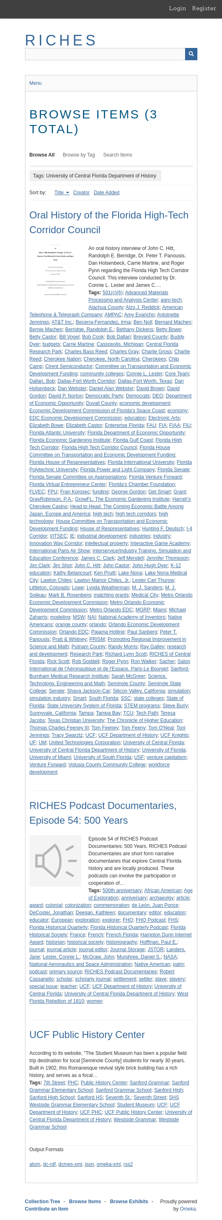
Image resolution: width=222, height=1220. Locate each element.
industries (139, 536)
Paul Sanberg (142, 632)
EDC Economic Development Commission (76, 418)
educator (39, 920)
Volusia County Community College (107, 765)
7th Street (54, 1083)
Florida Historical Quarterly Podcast (129, 927)
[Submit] (191, 54)
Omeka (188, 1209)
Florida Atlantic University (57, 433)
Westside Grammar (135, 1119)
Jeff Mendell (130, 558)
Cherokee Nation (62, 359)
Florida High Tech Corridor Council (99, 447)
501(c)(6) (113, 292)
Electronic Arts (164, 418)
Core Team (177, 374)
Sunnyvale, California (53, 713)
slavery (177, 979)
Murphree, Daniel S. (139, 957)
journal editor (93, 949)
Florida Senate (174, 470)
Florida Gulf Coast (133, 440)
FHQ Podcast (150, 920)
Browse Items (85, 1201)
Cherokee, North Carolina (112, 359)
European (62, 920)
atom (35, 1164)
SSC (126, 698)
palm (178, 964)
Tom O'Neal (161, 728)
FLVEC (37, 492)
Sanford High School (52, 1097)
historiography (121, 942)
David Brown (151, 388)
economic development (144, 403)
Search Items (118, 155)
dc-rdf (49, 1164)
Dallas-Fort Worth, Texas (145, 381)
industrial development (101, 536)
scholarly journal (93, 979)
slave (161, 979)
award (36, 905)
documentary (132, 913)
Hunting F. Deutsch (162, 529)
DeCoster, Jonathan (51, 913)
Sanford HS (90, 1097)
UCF (90, 735)
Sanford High (168, 1090)
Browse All (42, 155)
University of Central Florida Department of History (85, 750)
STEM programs (142, 706)
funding (100, 492)
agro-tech (171, 300)
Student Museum (135, 1105)
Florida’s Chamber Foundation (142, 484)
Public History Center (104, 1083)
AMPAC (113, 315)
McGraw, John (98, 957)
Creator (81, 192)
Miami (159, 610)
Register (204, 8)
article (183, 898)
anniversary (134, 898)
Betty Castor (43, 337)
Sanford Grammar (149, 1083)
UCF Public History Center (87, 1034)
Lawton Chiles (56, 580)
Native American (152, 964)
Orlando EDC (73, 632)
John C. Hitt (88, 565)
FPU (52, 492)
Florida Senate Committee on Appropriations (78, 477)
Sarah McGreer (128, 676)
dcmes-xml (70, 1164)
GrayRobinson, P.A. (51, 499)
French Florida (121, 935)
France (77, 935)
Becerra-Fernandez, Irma (103, 322)
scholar (65, 979)
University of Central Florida (153, 742)
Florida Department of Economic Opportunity (136, 433)
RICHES (61, 40)
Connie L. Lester (144, 374)
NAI (91, 617)
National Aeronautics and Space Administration (81, 964)
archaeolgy (161, 898)
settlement (124, 979)
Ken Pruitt (105, 573)
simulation (179, 691)
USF (139, 757)
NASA (170, 957)
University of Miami (50, 757)
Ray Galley (152, 647)
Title (60, 192)
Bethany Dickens (135, 329)
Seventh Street (150, 1097)
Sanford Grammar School (123, 1090)
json (89, 1164)
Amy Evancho (139, 315)
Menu (36, 83)
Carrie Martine (78, 344)
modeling (60, 617)
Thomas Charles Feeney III (59, 728)
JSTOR (156, 949)
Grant (180, 492)
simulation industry (50, 698)
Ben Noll (142, 322)
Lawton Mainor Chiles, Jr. (102, 580)
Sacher (167, 661)
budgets (51, 344)
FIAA (174, 425)
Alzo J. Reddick (143, 307)
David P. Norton (65, 396)
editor (155, 913)
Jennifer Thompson (167, 558)
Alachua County (106, 307)
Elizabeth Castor (84, 425)
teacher (68, 986)
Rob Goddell (86, 661)
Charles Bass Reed (86, 351)
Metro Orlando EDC (111, 610)
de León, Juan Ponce (155, 905)
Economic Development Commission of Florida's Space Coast (97, 410)
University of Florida (163, 750)
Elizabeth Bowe (47, 425)
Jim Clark (40, 565)
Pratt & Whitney (70, 639)
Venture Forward (48, 765)
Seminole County (126, 683)
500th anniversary (122, 890)
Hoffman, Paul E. (158, 942)
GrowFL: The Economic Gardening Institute (122, 499)
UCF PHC (91, 1112)
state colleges (149, 698)
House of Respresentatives (110, 529)
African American (162, 890)
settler (145, 979)
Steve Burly (175, 706)
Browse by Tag (79, 155)
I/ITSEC (58, 536)
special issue (44, 986)
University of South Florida (103, 757)
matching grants (111, 595)
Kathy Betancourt (72, 573)
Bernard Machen (173, 322)
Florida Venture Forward (155, 477)
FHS (173, 920)
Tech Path (147, 713)
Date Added (106, 192)
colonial (54, 905)
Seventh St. (118, 1097)
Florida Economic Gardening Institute (70, 440)
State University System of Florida (84, 706)
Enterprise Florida (124, 425)
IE (72, 536)
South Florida (103, 698)
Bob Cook (93, 337)
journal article (61, 949)
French (95, 935)
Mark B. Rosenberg (69, 595)
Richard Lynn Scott (125, 654)
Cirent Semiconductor (68, 366)
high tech (103, 514)
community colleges (102, 374)
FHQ (128, 920)
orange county (71, 624)
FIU (187, 425)
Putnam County (88, 647)
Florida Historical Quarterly (59, 927)
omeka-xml (109, 1164)
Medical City (144, 595)
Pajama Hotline (107, 632)
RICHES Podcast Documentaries (121, 972)
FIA (163, 425)
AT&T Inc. (62, 322)
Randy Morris (122, 647)
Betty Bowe (168, 329)
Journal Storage (127, 949)
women (95, 1001)
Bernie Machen (46, 329)
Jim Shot (62, 565)
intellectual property (106, 543)
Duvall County (101, 403)
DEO (157, 396)
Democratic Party (104, 396)
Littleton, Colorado (49, 588)
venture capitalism (167, 757)
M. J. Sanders (147, 588)
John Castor (116, 565)
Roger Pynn (115, 661)
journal (37, 949)
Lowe (78, 588)
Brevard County (150, 337)
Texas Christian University (76, 720)
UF (33, 742)
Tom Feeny (133, 728)
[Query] (111, 54)
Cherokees (154, 359)
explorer (111, 920)
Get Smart (159, 492)
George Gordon (128, 492)
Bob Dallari (119, 337)
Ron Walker (143, 661)
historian (55, 942)
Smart (79, 698)
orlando (97, 624)
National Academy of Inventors (131, 617)
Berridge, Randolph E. (89, 329)
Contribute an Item (47, 1209)
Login (177, 8)
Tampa (85, 713)
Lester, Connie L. (61, 957)
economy (177, 410)
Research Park (86, 654)
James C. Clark (97, 558)
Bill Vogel (69, 337)
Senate (56, 691)
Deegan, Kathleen (95, 913)
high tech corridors (136, 514)
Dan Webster (72, 388)
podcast (38, 972)
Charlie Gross (157, 351)
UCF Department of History (128, 735)
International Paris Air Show (60, 551)
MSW (79, 617)
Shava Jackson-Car (88, 691)
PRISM (97, 639)
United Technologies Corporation (85, 742)
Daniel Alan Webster (111, 388)
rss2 (128, 1164)
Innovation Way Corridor (56, 543)
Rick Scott (58, 661)
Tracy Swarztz (67, 735)
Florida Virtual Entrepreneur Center (68, 484)
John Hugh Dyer (150, 565)
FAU (151, 425)
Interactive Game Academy (160, 543)
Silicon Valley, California (139, 691)
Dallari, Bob (42, 381)
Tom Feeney (105, 728)
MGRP (142, 610)
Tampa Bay (108, 713)
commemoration (111, 905)
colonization (78, 905)
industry (161, 536)
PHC (73, 1083)
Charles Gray (124, 351)
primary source (65, 972)
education (135, 418)
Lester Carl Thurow (153, 580)
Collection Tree (42, 1201)
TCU (128, 713)
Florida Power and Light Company (117, 470)
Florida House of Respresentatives (67, 462)
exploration (88, 920)
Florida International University (141, 462)
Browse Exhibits (129, 1201)
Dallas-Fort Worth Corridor (86, 381)
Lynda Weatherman (108, 588)
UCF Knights (174, 735)
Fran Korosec (75, 492)
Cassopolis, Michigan (120, 344)
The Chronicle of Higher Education (144, 720)
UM (42, 742)
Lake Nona (130, 573)
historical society (85, 942)
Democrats (138, 396)
